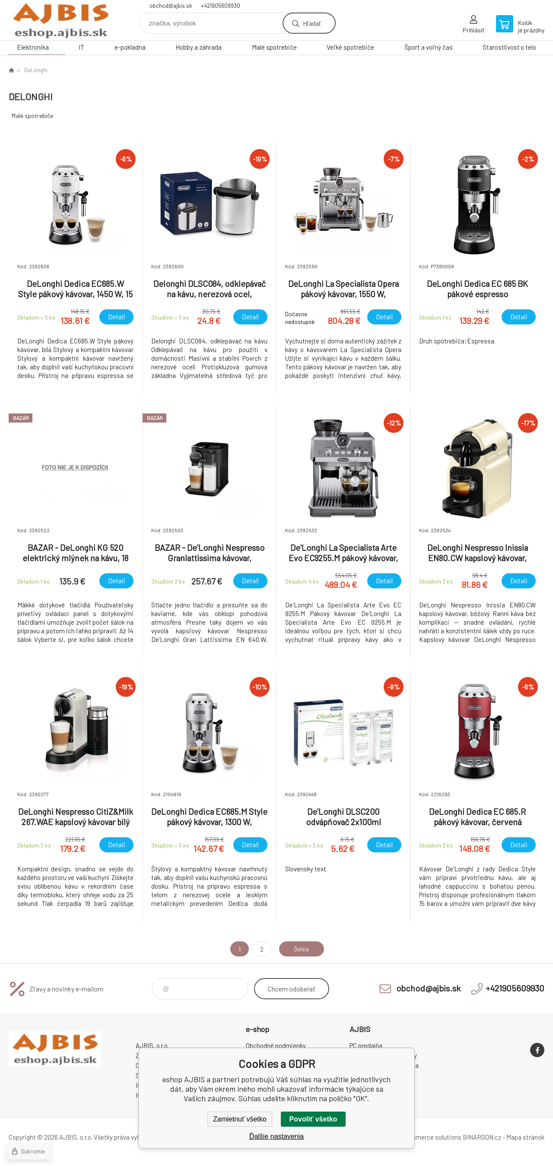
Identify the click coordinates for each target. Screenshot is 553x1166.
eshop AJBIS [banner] (60, 20)
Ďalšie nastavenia (276, 1136)
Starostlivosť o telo (509, 47)
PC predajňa (366, 1045)
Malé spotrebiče (274, 47)
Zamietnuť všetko (239, 1119)
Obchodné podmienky (276, 1045)
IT (81, 47)
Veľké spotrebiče (350, 47)
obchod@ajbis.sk (170, 5)
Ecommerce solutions (430, 1137)
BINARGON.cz (482, 1137)
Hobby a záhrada (198, 47)
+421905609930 (220, 5)
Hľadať (312, 23)
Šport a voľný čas (428, 47)
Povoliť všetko (313, 1119)
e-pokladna (130, 47)
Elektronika (33, 47)
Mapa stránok (525, 1137)
